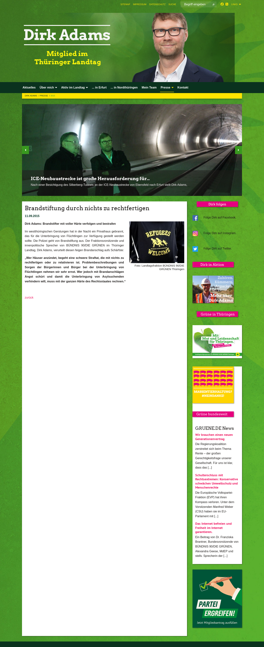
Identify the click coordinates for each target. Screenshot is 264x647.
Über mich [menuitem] (47, 87)
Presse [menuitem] (165, 87)
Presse (44, 96)
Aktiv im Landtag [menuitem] (73, 87)
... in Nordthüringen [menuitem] (124, 87)
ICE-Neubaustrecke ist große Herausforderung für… (90, 178)
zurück (29, 297)
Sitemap (125, 4)
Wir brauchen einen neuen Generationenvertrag (214, 437)
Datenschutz (157, 4)
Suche (172, 4)
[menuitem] (125, 4)
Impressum (139, 4)
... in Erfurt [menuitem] (99, 87)
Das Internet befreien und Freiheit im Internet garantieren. (213, 527)
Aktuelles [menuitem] (29, 87)
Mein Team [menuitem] (149, 87)
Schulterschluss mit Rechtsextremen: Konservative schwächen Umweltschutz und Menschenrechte (216, 481)
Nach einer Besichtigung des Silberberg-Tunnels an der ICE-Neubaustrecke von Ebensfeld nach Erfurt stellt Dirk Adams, (109, 184)
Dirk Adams (31, 96)
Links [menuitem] (234, 4)
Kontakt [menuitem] (182, 87)
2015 (53, 96)
